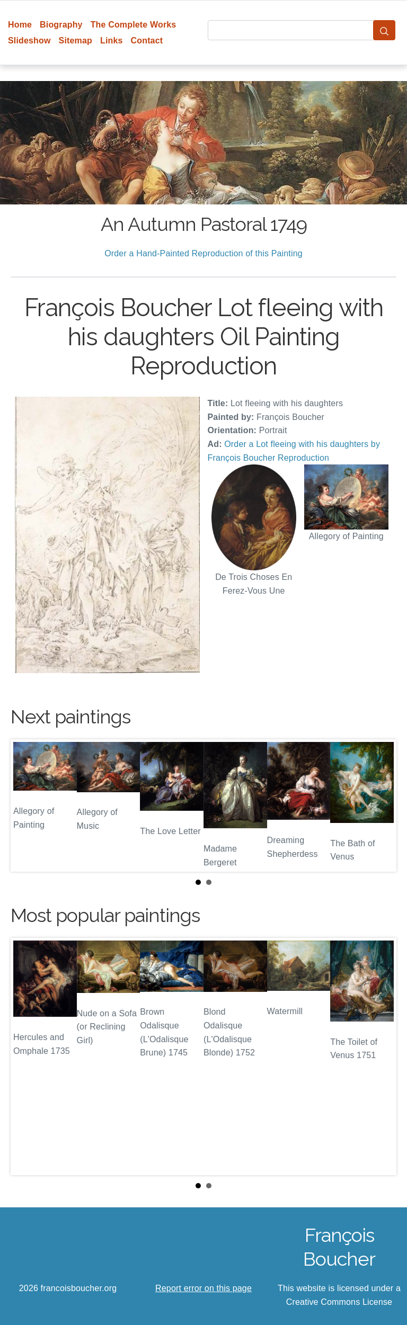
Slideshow (29, 40)
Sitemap (75, 40)
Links (111, 40)
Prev (27, 805)
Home (20, 24)
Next (379, 805)
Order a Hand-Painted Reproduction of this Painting (203, 253)
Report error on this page (203, 1288)
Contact (147, 40)
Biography (61, 24)
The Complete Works (133, 24)
